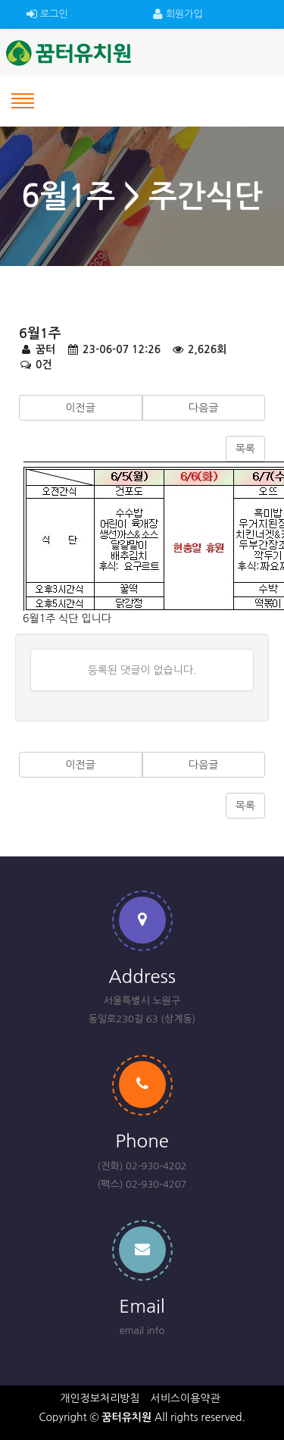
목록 (245, 448)
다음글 (203, 407)
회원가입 (178, 14)
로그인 (47, 14)
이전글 (80, 407)
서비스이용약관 (185, 1398)
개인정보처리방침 (99, 1398)
